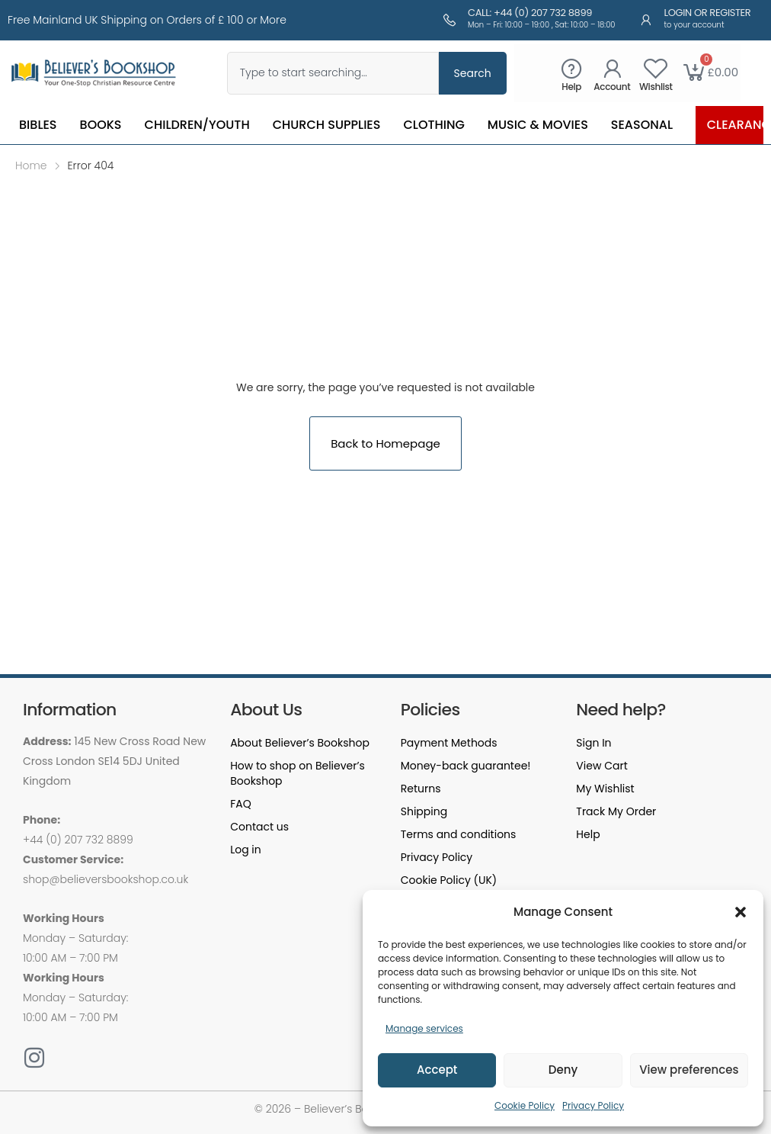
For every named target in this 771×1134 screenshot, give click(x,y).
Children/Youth (197, 124)
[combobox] (333, 73)
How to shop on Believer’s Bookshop (297, 773)
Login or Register (707, 12)
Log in (245, 849)
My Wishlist (605, 788)
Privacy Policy (593, 1105)
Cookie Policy (524, 1105)
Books (101, 124)
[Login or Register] (646, 19)
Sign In (593, 742)
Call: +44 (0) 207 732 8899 (530, 12)
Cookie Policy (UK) (449, 880)
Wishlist (656, 86)
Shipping (424, 811)
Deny (563, 1070)
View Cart (601, 765)
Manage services (424, 1028)
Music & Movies (538, 124)
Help (571, 86)
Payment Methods (449, 742)
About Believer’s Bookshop (300, 742)
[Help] (571, 68)
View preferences (688, 1070)
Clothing (433, 124)
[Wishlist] (655, 68)
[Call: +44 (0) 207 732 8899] (449, 19)
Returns (421, 788)
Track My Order (616, 811)
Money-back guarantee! (466, 765)
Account (611, 86)
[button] (740, 912)
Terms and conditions (459, 834)
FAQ (240, 803)
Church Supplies (327, 124)
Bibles (38, 124)
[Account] (612, 68)
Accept (437, 1070)
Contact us (259, 826)
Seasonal (642, 124)
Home (31, 165)
